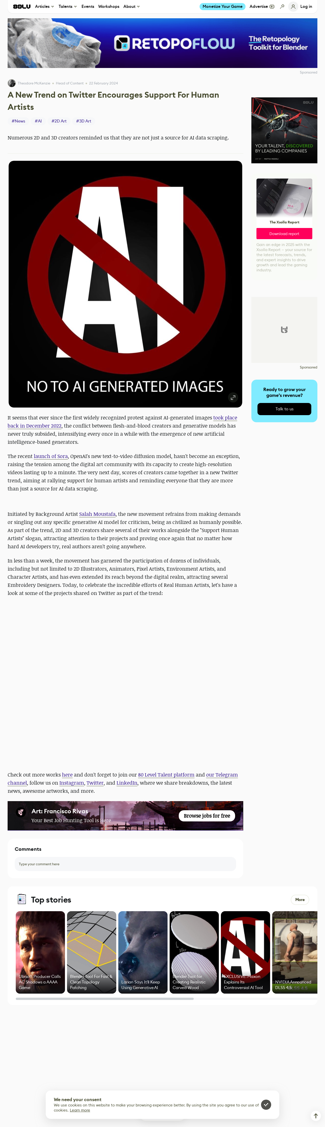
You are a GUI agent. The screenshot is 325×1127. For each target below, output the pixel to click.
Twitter (95, 782)
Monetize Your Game (222, 6)
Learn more (80, 1110)
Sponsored (308, 367)
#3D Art (83, 121)
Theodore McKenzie (34, 83)
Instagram (71, 782)
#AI (38, 121)
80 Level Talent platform (166, 774)
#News (18, 121)
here (67, 774)
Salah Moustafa (97, 513)
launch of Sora (51, 456)
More (300, 899)
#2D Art (59, 121)
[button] (125, 284)
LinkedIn (127, 782)
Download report (284, 233)
